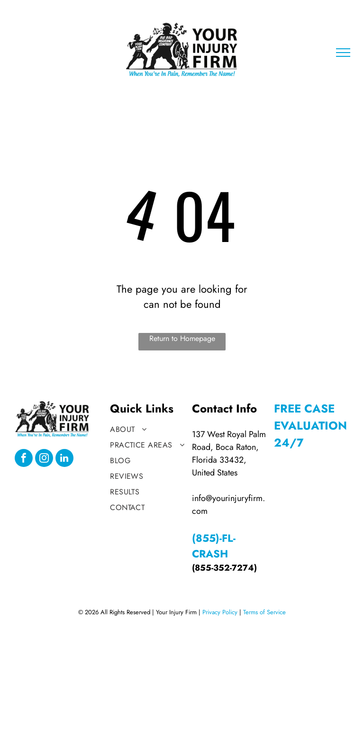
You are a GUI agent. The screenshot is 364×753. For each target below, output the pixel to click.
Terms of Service (264, 612)
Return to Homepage (182, 338)
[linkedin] (64, 459)
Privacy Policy (219, 612)
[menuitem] (148, 429)
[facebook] (24, 459)
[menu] (343, 52)
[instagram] (44, 459)
